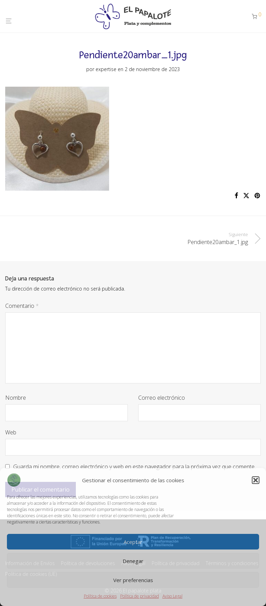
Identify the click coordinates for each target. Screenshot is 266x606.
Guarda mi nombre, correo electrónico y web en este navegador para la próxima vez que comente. (134, 466)
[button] (255, 480)
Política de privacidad (139, 596)
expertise (106, 69)
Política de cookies (100, 596)
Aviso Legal (172, 596)
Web (10, 432)
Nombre (15, 397)
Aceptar (133, 541)
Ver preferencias (133, 580)
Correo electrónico (161, 397)
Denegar (133, 560)
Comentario (22, 306)
